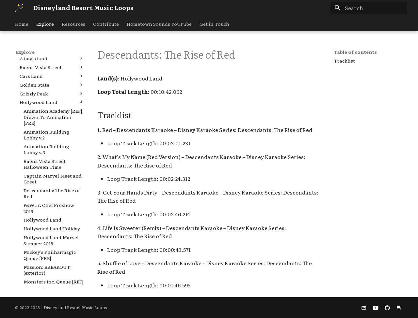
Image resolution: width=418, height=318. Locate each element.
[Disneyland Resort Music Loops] (18, 7)
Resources (73, 24)
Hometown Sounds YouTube (159, 24)
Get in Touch (214, 24)
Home (21, 24)
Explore (45, 24)
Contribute (106, 24)
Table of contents (355, 52)
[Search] (368, 8)
